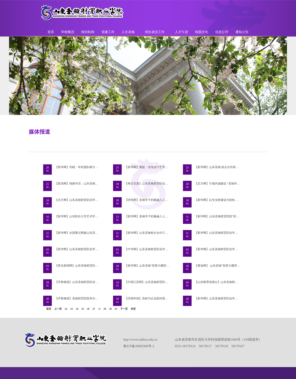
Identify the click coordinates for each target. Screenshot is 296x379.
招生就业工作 (155, 32)
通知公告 (242, 32)
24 (77, 308)
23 (71, 308)
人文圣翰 (128, 32)
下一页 (124, 308)
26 (88, 308)
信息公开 (221, 32)
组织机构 (87, 32)
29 (105, 308)
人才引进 (181, 32)
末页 (133, 308)
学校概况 (67, 32)
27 (93, 308)
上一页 (58, 308)
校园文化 (201, 32)
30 (110, 308)
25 (82, 308)
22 (66, 308)
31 (116, 308)
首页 (50, 32)
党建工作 (107, 32)
